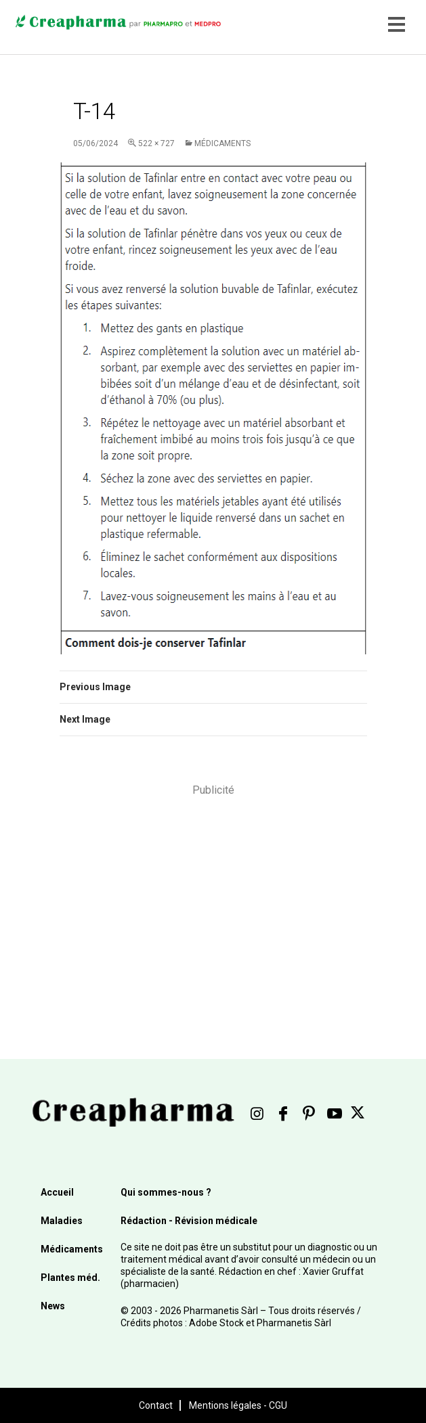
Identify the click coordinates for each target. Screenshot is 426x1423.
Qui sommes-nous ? (166, 1192)
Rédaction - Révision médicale (189, 1220)
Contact (156, 1405)
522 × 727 (156, 143)
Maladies (62, 1220)
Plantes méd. (70, 1277)
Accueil (57, 1192)
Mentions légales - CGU (238, 1405)
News (53, 1306)
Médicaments (222, 143)
